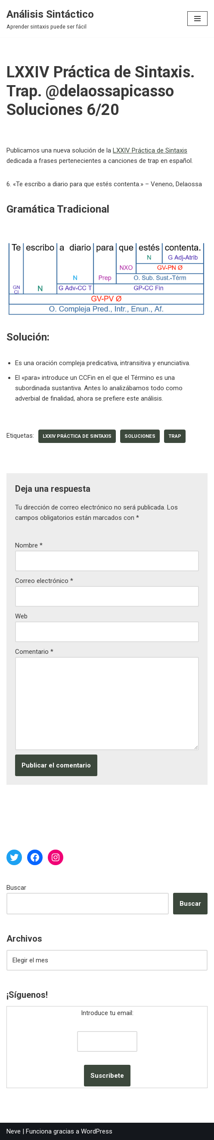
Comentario (34, 652)
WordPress (96, 1131)
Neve (13, 1131)
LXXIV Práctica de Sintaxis (150, 150)
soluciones (139, 436)
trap (174, 436)
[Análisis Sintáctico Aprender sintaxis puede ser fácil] (50, 18)
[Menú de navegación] (197, 18)
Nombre (29, 545)
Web (21, 616)
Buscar (16, 888)
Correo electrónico (44, 581)
